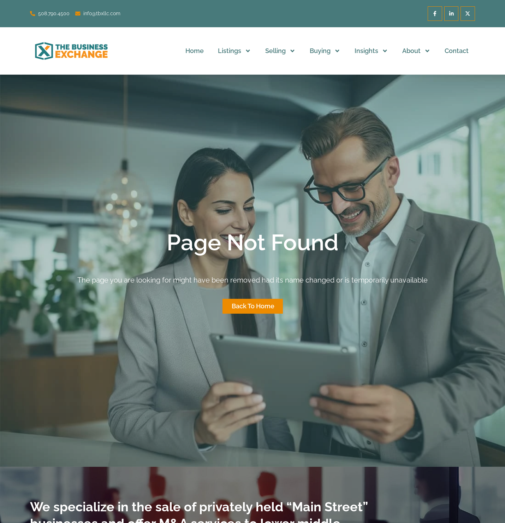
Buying (325, 51)
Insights (371, 51)
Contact (457, 50)
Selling (280, 51)
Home (194, 50)
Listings (234, 51)
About (416, 51)
